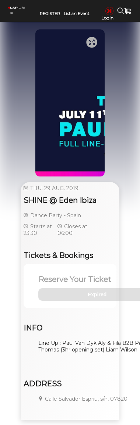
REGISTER (50, 13)
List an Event (76, 13)
